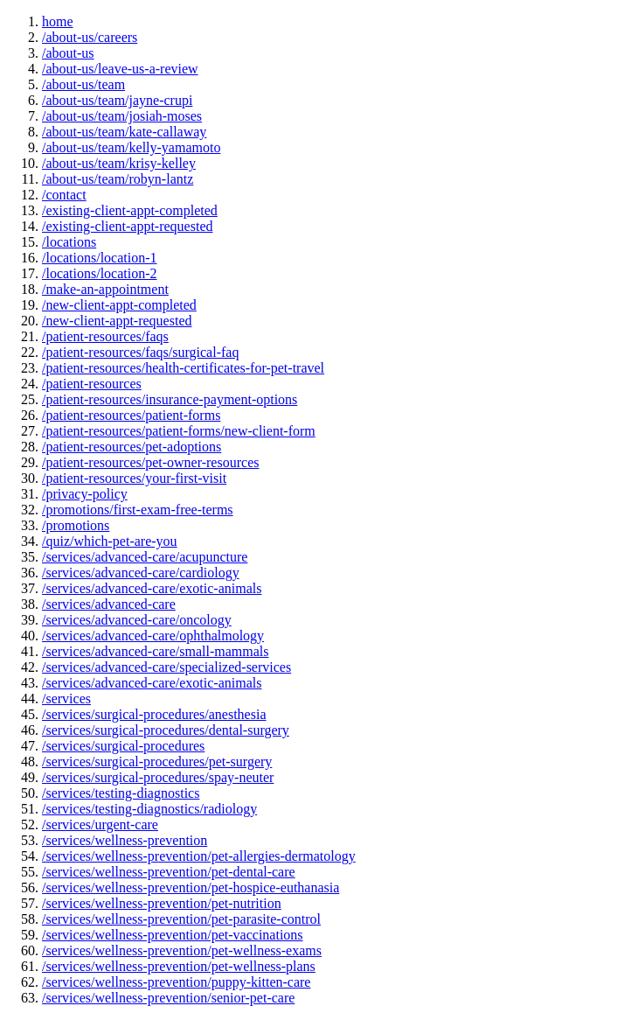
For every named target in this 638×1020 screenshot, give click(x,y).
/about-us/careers (89, 37)
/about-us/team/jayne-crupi (117, 100)
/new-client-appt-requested (116, 320)
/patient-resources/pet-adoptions (131, 446)
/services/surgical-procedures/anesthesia (154, 714)
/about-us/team (83, 84)
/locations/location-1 (99, 257)
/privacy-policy (85, 493)
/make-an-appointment (105, 289)
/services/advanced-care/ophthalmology (153, 635)
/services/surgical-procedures (123, 745)
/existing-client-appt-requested (127, 226)
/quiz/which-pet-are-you (109, 541)
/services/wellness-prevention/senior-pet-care (168, 997)
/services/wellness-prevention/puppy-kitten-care (176, 982)
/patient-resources (92, 383)
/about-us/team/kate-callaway (124, 131)
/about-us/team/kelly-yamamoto (131, 147)
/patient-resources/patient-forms (131, 415)
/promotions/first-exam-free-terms (137, 509)
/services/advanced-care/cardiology (140, 572)
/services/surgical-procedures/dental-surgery (165, 730)
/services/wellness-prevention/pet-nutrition (161, 903)
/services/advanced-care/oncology (137, 619)
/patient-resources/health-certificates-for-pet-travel (183, 367)
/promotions (75, 525)
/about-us (68, 52)
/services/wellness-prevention (124, 840)
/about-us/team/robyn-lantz (117, 178)
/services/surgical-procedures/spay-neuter (158, 777)
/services (66, 698)
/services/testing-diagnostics (120, 793)
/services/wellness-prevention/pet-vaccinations (172, 934)
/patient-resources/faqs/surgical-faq (140, 352)
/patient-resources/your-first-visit (134, 478)
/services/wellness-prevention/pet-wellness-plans (179, 966)
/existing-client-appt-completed (130, 210)
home (57, 21)
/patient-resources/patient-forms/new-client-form (179, 430)
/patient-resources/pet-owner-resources (150, 462)
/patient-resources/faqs (105, 336)
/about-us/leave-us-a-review (120, 68)
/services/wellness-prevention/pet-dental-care (168, 871)
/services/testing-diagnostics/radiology (149, 808)
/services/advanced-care (109, 604)
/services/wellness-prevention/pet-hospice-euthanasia (190, 887)
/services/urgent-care (100, 824)
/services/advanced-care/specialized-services (166, 667)
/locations (69, 241)
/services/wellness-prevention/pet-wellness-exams (182, 950)
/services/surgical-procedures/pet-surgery (157, 761)
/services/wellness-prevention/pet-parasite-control (181, 919)
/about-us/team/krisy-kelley (119, 163)
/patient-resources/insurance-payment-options (169, 399)
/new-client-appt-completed (119, 304)
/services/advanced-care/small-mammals (155, 651)
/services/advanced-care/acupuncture (144, 556)
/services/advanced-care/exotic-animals (151, 588)
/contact (64, 194)
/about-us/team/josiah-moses (122, 115)
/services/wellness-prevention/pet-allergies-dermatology (199, 856)
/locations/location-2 (99, 273)
